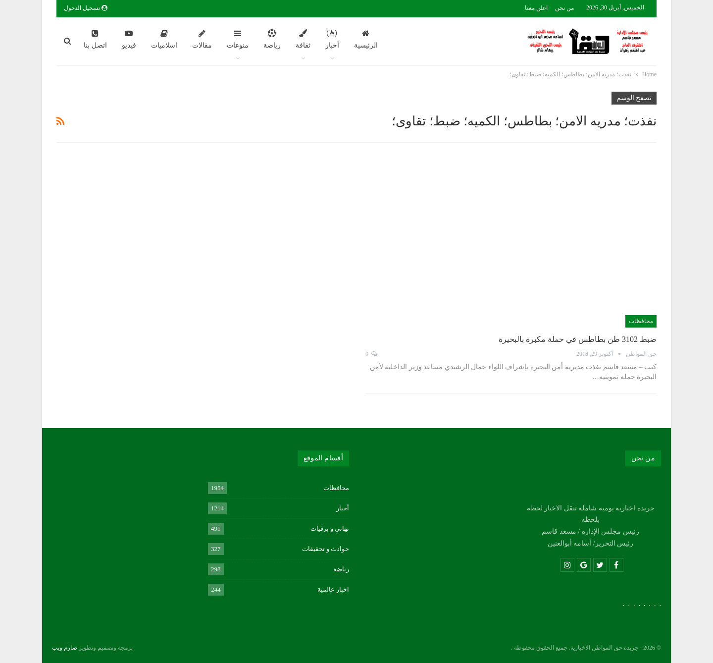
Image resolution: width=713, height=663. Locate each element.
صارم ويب (64, 647)
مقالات (202, 39)
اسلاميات (164, 39)
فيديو (129, 39)
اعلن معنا (536, 7)
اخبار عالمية (333, 589)
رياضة (272, 39)
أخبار (332, 39)
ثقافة (303, 39)
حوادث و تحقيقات (326, 548)
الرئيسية (366, 39)
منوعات (237, 39)
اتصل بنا (95, 39)
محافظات (641, 321)
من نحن (564, 7)
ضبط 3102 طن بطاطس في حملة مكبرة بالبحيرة (578, 339)
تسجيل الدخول (85, 7)
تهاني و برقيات (330, 528)
